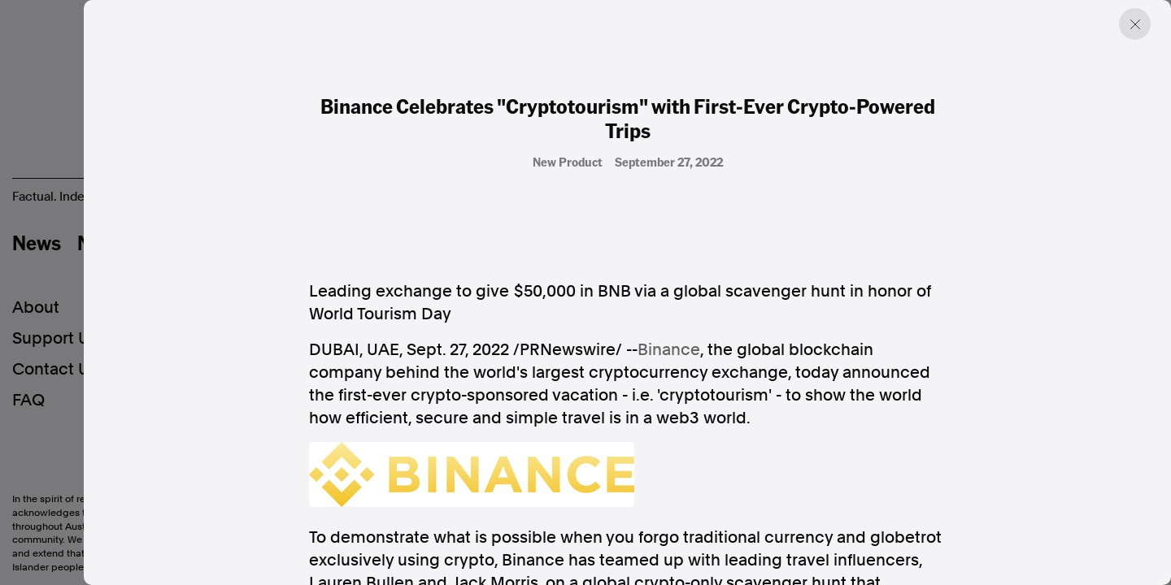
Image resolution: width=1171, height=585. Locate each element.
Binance (669, 349)
